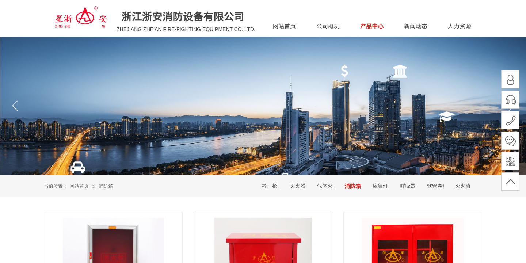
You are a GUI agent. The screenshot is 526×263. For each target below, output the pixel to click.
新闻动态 (415, 26)
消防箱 (106, 186)
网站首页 (79, 186)
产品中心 (372, 26)
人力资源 (459, 26)
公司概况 (328, 26)
